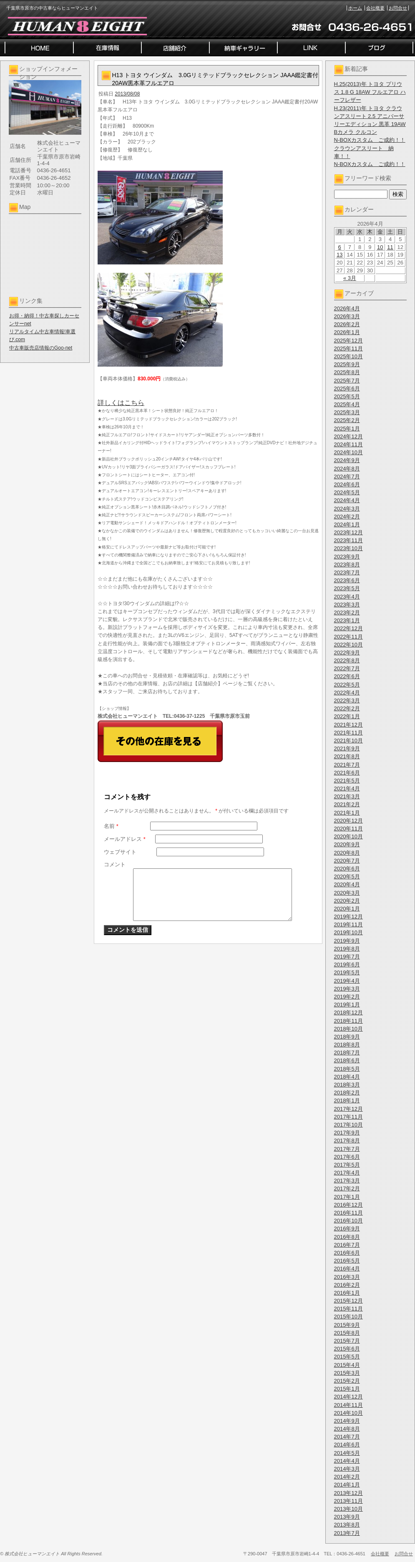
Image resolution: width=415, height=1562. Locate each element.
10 (380, 247)
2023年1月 (347, 620)
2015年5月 (347, 1356)
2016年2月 (347, 1285)
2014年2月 (347, 1477)
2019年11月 (348, 924)
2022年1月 (347, 716)
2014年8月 (347, 1429)
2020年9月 (347, 844)
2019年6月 (347, 964)
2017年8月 (347, 1140)
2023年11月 (348, 540)
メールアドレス (125, 839)
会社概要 (375, 7)
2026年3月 (347, 316)
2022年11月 (348, 637)
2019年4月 (347, 981)
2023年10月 (348, 548)
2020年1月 (347, 909)
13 (339, 255)
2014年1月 (347, 1485)
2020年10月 (348, 836)
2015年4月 (347, 1365)
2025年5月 (347, 396)
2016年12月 (348, 1205)
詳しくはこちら (121, 402)
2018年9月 (347, 1037)
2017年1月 (347, 1197)
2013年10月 (348, 1509)
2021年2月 (347, 804)
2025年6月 (347, 388)
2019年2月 (347, 997)
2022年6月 (347, 676)
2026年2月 (347, 324)
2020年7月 (347, 861)
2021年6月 (347, 773)
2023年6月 (347, 580)
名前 (111, 826)
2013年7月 (347, 1533)
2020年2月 (347, 901)
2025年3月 (347, 412)
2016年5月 (347, 1261)
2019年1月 (347, 1004)
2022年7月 (347, 668)
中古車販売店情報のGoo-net (40, 348)
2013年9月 (347, 1517)
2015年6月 (347, 1349)
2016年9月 (347, 1228)
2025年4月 (347, 404)
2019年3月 (347, 989)
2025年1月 (347, 428)
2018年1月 (347, 1100)
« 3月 (349, 278)
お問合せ (398, 7)
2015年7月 (347, 1341)
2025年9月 (347, 364)
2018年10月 (348, 1029)
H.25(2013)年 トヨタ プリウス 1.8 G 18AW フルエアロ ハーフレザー (370, 92)
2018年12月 (348, 1012)
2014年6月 (347, 1444)
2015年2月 (347, 1381)
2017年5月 (347, 1165)
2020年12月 (348, 820)
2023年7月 (347, 572)
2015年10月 (348, 1316)
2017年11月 (348, 1117)
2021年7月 (347, 765)
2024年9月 (347, 460)
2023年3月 (347, 604)
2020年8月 (347, 853)
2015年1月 (347, 1389)
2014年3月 (347, 1469)
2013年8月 (347, 1525)
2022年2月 (347, 708)
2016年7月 (347, 1245)
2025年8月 (347, 372)
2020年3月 (347, 893)
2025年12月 (348, 340)
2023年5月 (347, 588)
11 (390, 247)
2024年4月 (347, 500)
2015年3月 (347, 1373)
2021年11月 (348, 732)
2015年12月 (348, 1301)
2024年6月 (347, 484)
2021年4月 (347, 788)
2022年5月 (347, 685)
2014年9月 (347, 1421)
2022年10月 (348, 644)
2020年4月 (347, 884)
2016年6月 (347, 1253)
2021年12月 (348, 725)
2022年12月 (348, 628)
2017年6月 (347, 1157)
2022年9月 (347, 652)
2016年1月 (347, 1293)
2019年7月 (347, 956)
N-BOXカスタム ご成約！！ (369, 140)
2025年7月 (347, 380)
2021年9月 (347, 748)
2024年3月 (347, 509)
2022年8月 (347, 660)
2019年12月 (348, 916)
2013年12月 (348, 1493)
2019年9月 (347, 941)
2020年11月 (348, 828)
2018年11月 (348, 1021)
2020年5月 (347, 876)
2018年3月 (347, 1085)
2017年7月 (347, 1149)
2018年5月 (347, 1069)
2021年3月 (347, 796)
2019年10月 (348, 932)
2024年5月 (347, 492)
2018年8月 (347, 1044)
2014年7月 (347, 1437)
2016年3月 (347, 1277)
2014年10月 (348, 1413)
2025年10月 (348, 356)
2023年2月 (347, 612)
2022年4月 (347, 692)
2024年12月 (348, 436)
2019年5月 (347, 972)
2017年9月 (347, 1132)
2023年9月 (347, 556)
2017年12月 (348, 1109)
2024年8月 (347, 468)
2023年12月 (348, 532)
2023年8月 (347, 564)
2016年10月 (348, 1220)
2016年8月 (347, 1237)
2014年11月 (348, 1405)
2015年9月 (347, 1325)
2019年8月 (347, 949)
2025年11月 (348, 348)
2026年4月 (347, 308)
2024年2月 (347, 516)
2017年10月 (348, 1125)
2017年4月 (347, 1173)
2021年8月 (347, 756)
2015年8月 (347, 1333)
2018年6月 (347, 1060)
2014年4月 (347, 1461)
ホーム (355, 7)
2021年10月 (348, 740)
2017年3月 (347, 1180)
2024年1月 (347, 524)
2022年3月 (347, 700)
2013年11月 (348, 1501)
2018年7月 (347, 1052)
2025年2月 (347, 420)
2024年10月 (348, 452)
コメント (115, 864)
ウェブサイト (120, 852)
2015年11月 (348, 1308)
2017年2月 (347, 1188)
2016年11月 (348, 1213)
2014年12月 (348, 1396)
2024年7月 (347, 476)
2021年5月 (347, 780)
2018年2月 (347, 1092)
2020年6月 (347, 868)
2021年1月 (347, 813)
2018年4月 (347, 1077)
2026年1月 (347, 332)
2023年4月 (347, 597)
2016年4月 (347, 1268)
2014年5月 (347, 1453)
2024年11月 (348, 444)
